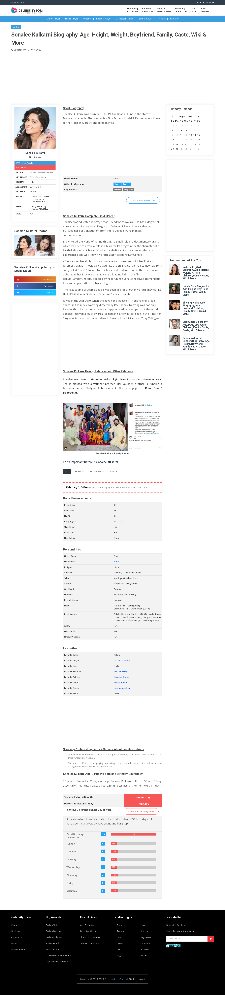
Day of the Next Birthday (78, 803)
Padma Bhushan (54, 931)
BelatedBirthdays (147, 10)
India (32, 182)
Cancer (120, 943)
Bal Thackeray (120, 671)
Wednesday (47, 172)
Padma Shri (51, 925)
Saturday (71, 890)
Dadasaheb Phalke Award (58, 955)
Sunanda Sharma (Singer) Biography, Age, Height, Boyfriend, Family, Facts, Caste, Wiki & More (196, 344)
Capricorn (145, 943)
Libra (142, 925)
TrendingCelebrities (181, 10)
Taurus (33, 192)
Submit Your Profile (89, 943)
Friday (69, 883)
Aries (119, 925)
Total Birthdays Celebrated (75, 836)
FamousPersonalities (164, 10)
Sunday (70, 843)
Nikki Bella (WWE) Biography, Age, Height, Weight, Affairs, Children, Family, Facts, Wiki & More (196, 273)
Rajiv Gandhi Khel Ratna (57, 961)
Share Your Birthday (90, 937)
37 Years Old (35, 187)
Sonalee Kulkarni (35, 152)
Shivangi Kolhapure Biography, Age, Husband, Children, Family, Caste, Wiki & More (194, 308)
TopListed (193, 10)
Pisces (143, 955)
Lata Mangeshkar (122, 687)
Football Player (145, 18)
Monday (71, 851)
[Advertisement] (97, 77)
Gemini (120, 937)
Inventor (174, 18)
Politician (161, 18)
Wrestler (87, 18)
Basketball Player (124, 18)
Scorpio (144, 931)
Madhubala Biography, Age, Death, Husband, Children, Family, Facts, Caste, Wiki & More (196, 326)
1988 (39, 172)
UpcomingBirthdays (133, 10)
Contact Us (16, 937)
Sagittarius (145, 937)
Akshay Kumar (121, 682)
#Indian (16, 27)
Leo (119, 949)
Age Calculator (87, 925)
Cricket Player (53, 18)
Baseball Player (103, 18)
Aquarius (144, 949)
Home (14, 925)
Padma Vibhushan (54, 937)
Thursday (71, 875)
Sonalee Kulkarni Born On (78, 797)
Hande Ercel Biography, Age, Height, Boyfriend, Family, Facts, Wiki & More (196, 290)
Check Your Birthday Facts (141, 811)
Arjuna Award (52, 943)
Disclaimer (16, 931)
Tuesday (71, 859)
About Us (16, 943)
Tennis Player (71, 18)
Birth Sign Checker (89, 931)
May (34, 172)
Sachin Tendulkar (122, 660)
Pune (32, 177)
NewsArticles (205, 10)
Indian (117, 561)
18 (31, 172)
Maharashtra (40, 177)
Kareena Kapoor (122, 676)
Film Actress (35, 157)
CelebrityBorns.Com (114, 979)
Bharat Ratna (52, 949)
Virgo (119, 955)
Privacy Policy (18, 949)
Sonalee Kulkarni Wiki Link (143, 200)
